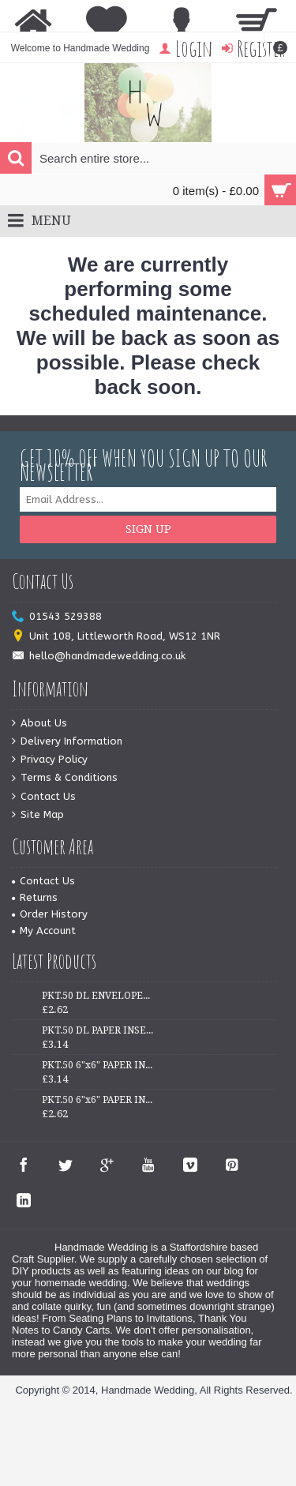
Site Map (38, 815)
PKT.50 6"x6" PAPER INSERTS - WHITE (98, 1065)
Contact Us (44, 797)
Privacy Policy (50, 760)
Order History (50, 914)
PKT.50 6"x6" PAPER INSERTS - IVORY (98, 1099)
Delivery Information (67, 742)
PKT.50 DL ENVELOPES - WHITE (98, 995)
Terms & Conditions (65, 778)
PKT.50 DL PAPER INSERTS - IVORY (98, 1030)
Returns (35, 897)
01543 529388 (57, 617)
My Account (44, 930)
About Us (39, 723)
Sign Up (148, 529)
